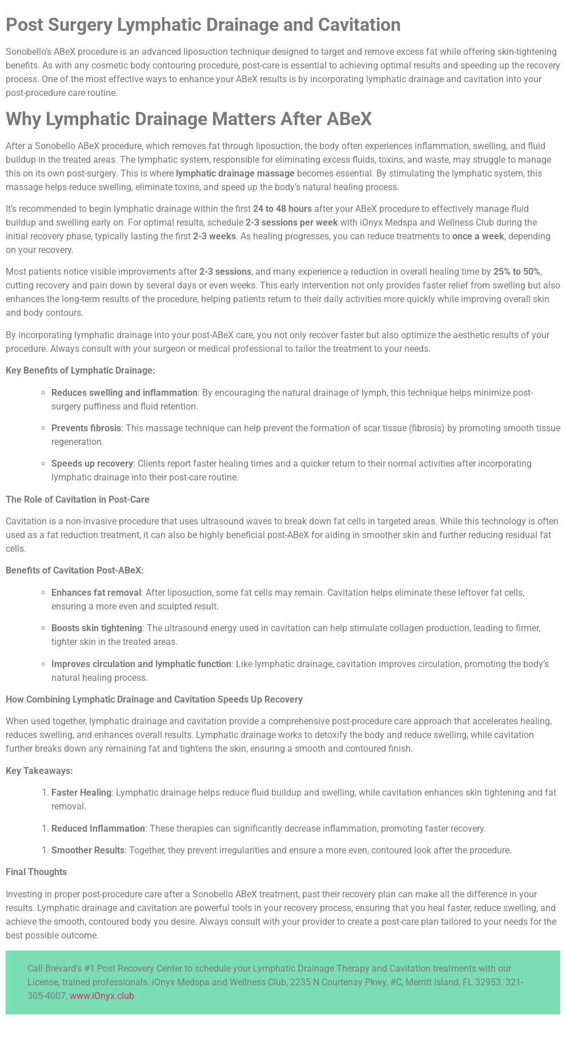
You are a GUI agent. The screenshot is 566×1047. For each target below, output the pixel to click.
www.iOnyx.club (102, 995)
